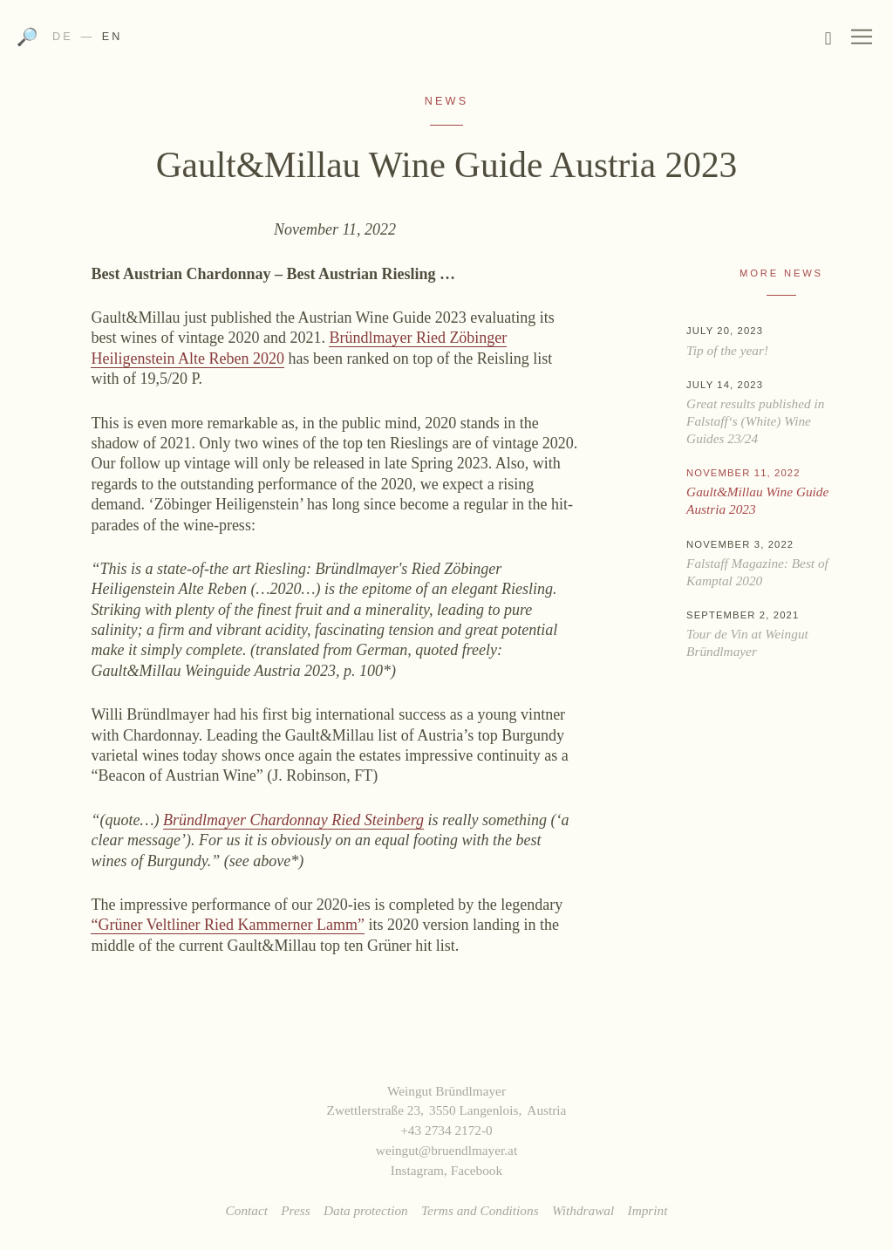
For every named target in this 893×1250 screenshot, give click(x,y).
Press (295, 1210)
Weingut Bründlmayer (446, 42)
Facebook (476, 1170)
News (446, 101)
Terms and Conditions (480, 1210)
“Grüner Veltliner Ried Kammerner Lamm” (228, 924)
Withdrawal (583, 1210)
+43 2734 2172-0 (446, 1130)
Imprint (648, 1210)
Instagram (417, 1170)
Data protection (366, 1210)
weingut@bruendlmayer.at (446, 1150)
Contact (247, 1210)
